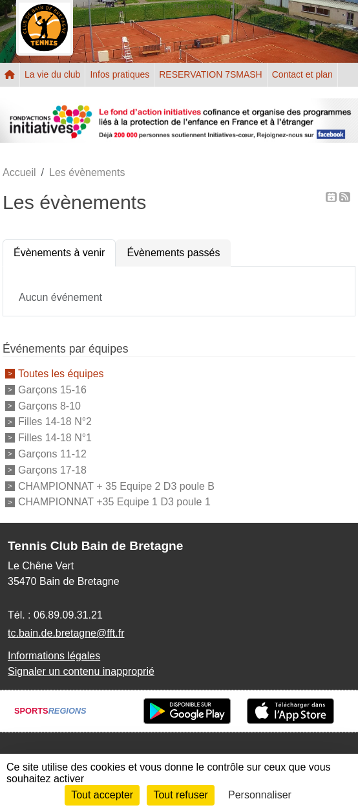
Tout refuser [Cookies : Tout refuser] (180, 794)
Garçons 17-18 (52, 470)
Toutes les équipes (61, 373)
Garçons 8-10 (49, 405)
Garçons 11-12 (52, 453)
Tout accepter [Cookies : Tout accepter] (102, 794)
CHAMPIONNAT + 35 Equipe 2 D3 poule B (116, 485)
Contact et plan (302, 74)
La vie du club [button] (52, 74)
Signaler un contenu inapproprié (81, 671)
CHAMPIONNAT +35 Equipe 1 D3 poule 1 (114, 501)
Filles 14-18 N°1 (55, 437)
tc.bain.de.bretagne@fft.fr (66, 633)
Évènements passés (173, 252)
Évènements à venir (59, 252)
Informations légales (54, 655)
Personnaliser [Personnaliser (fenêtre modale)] (259, 794)
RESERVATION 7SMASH (210, 74)
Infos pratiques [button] (119, 74)
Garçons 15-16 (52, 389)
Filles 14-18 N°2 (55, 421)
